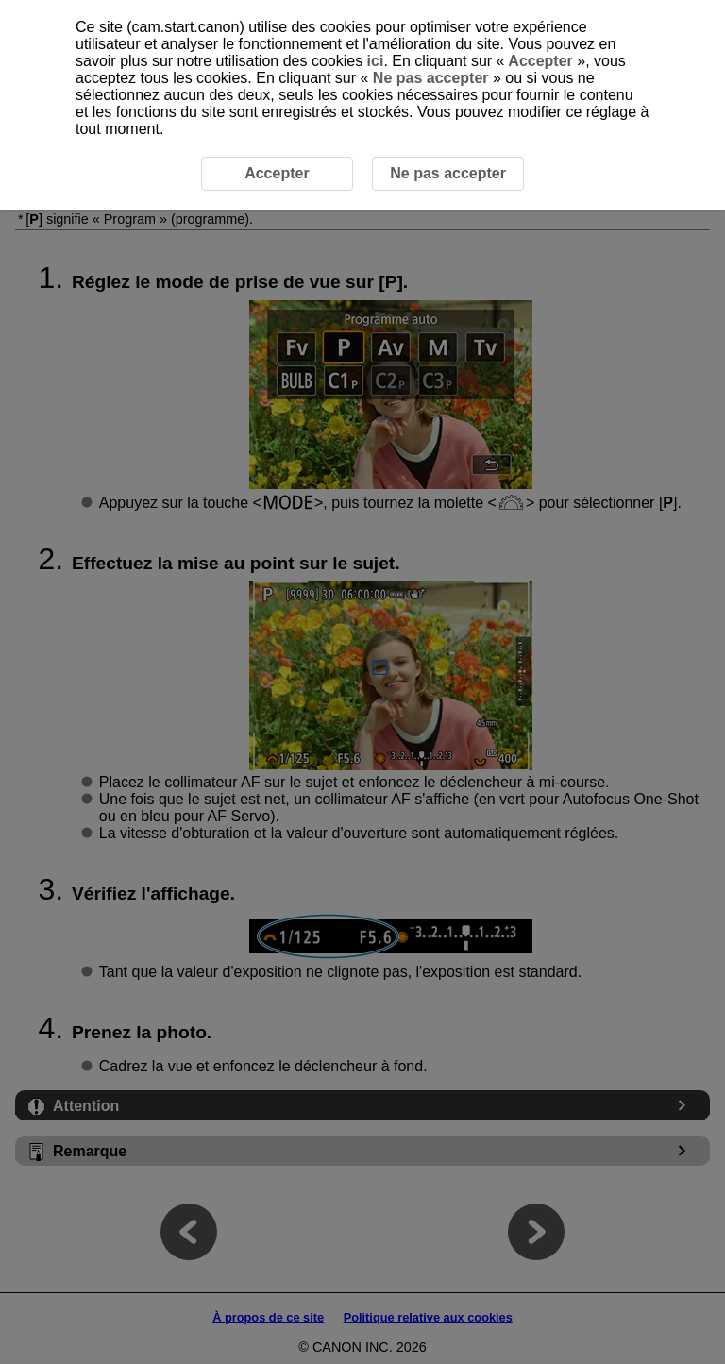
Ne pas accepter (430, 78)
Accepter (540, 61)
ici (375, 61)
